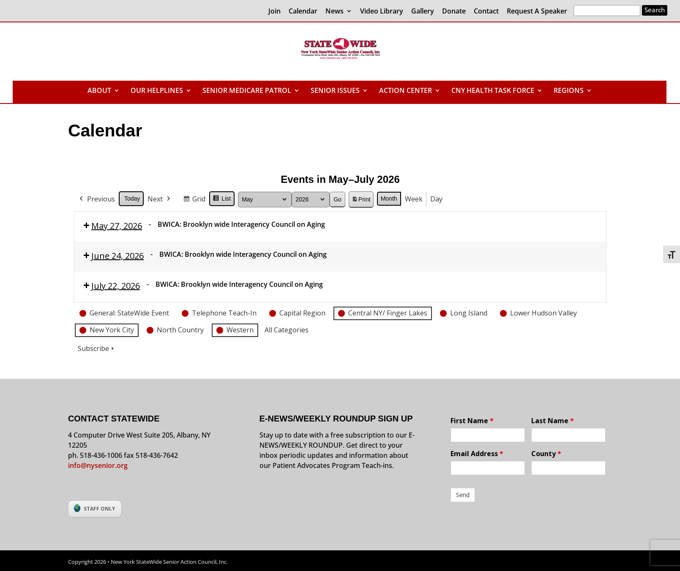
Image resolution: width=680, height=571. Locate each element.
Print (360, 200)
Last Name (552, 420)
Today (132, 198)
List (222, 199)
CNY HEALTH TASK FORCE (492, 91)
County (546, 453)
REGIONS (569, 91)
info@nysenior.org (98, 465)
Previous (96, 199)
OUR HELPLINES (157, 91)
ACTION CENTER (405, 91)
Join (274, 12)
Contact (486, 12)
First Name (472, 420)
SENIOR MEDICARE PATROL (246, 91)
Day (436, 199)
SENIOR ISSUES (335, 91)
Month (388, 198)
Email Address (477, 453)
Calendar (303, 12)
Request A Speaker (537, 12)
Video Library (381, 12)
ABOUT (99, 91)
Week (413, 199)
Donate (454, 12)
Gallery (422, 12)
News (334, 12)
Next (159, 199)
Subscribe (97, 348)
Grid (194, 200)
